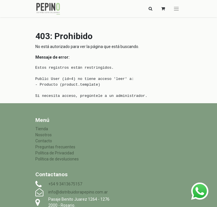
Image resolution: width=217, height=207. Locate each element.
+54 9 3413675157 (65, 184)
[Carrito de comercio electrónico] (163, 8)
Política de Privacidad (54, 153)
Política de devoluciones (57, 159)
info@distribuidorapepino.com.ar (78, 192)
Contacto (43, 141)
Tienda (41, 128)
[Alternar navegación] (150, 8)
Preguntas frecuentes (55, 147)
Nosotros (43, 135)
